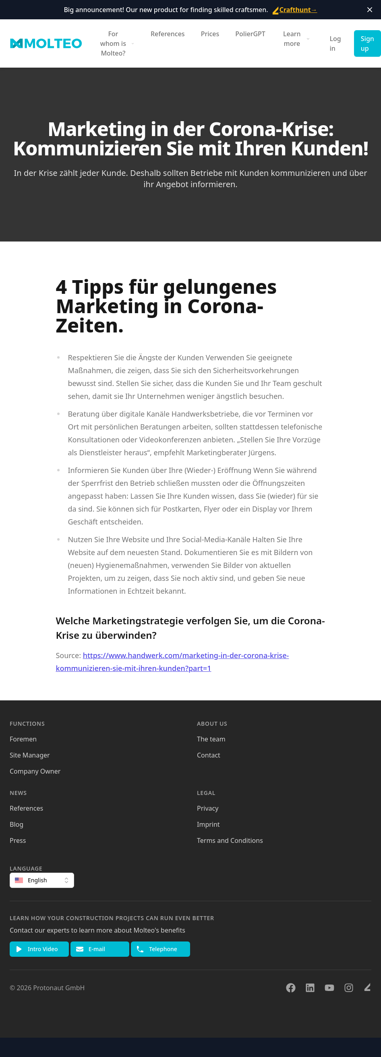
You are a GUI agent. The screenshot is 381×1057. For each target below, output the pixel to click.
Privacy (207, 808)
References (168, 33)
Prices (210, 33)
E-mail (90, 949)
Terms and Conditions (230, 840)
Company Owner (35, 771)
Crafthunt (294, 9)
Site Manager (30, 755)
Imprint (208, 824)
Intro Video (36, 949)
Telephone (156, 949)
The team (211, 739)
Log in (335, 43)
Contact (208, 755)
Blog (16, 824)
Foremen (23, 739)
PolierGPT (250, 33)
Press (18, 840)
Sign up (367, 43)
